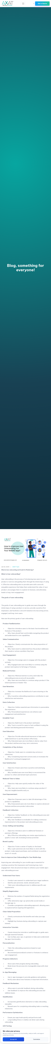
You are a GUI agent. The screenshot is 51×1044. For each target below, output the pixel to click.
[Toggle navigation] (23, 3)
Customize (36, 1039)
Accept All (13, 1039)
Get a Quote (42, 3)
